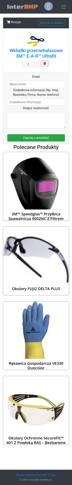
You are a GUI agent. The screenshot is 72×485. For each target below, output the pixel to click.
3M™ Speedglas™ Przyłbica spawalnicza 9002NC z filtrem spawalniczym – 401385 (36, 218)
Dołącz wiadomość (36, 108)
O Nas (52, 475)
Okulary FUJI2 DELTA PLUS (36, 288)
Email (36, 77)
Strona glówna (26, 475)
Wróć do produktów (51, 22)
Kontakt (41, 475)
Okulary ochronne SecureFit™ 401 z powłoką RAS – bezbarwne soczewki (36, 442)
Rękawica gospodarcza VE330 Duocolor (36, 365)
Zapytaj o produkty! (36, 138)
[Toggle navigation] (63, 7)
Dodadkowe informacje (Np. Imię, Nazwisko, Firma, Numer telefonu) (36, 92)
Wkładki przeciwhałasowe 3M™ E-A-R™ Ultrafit (36, 53)
